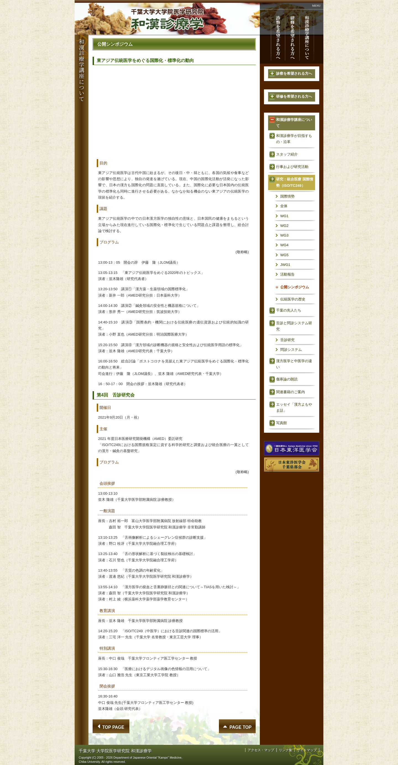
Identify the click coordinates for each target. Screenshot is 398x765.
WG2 (284, 226)
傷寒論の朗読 (287, 379)
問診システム (291, 350)
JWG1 (285, 265)
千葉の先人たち (288, 310)
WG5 (284, 255)
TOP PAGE (113, 727)
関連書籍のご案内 (290, 392)
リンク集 (285, 750)
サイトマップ (307, 750)
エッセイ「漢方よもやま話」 (294, 407)
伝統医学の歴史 (292, 299)
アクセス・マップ (261, 750)
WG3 (284, 235)
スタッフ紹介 (287, 154)
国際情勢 (287, 196)
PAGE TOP (240, 727)
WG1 (284, 216)
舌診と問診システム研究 (294, 326)
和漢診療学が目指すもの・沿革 (294, 139)
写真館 (281, 423)
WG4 (284, 245)
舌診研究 (287, 340)
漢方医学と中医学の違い (294, 364)
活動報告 (287, 274)
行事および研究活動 (292, 167)
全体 (283, 206)
